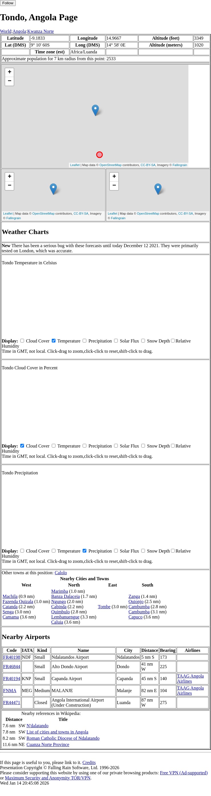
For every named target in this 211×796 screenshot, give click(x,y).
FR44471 (11, 702)
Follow (7, 3)
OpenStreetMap (110, 165)
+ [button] (9, 72)
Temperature (69, 340)
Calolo (61, 572)
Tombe (104, 606)
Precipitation (100, 340)
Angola (19, 31)
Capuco (136, 616)
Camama (11, 616)
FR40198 (11, 657)
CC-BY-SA (148, 165)
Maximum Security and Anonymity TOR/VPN (47, 777)
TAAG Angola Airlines (190, 679)
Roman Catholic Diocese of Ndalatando (63, 738)
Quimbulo (60, 611)
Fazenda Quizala (18, 601)
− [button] (9, 81)
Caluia (57, 622)
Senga (8, 611)
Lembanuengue (65, 616)
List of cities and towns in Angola (57, 732)
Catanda (10, 606)
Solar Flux (129, 340)
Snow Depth (158, 340)
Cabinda (58, 606)
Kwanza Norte (40, 31)
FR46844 (11, 666)
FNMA (9, 690)
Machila (10, 596)
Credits (88, 762)
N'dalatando (38, 725)
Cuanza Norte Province (48, 744)
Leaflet (75, 165)
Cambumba (139, 606)
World (5, 31)
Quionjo (136, 601)
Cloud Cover (37, 340)
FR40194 (11, 678)
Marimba (59, 591)
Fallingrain (180, 165)
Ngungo (58, 601)
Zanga (134, 596)
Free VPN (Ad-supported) (184, 772)
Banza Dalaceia (65, 596)
